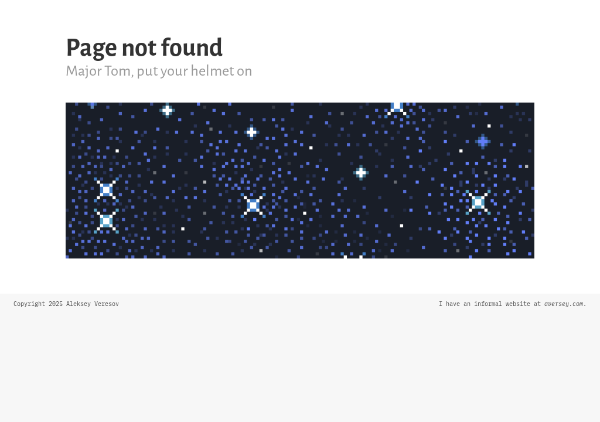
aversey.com (563, 304)
